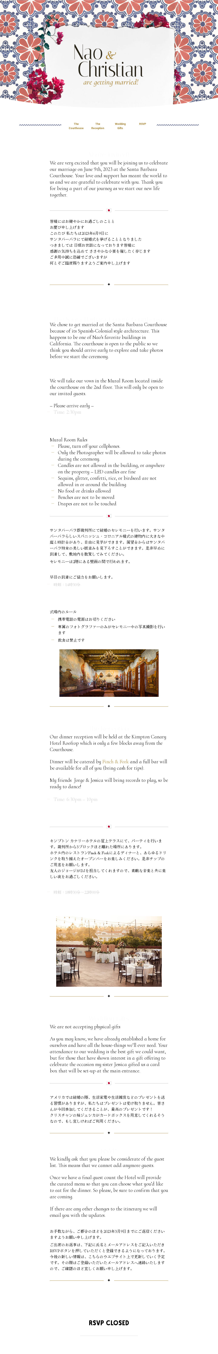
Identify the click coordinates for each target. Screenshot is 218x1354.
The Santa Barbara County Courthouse (109, 315)
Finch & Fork (115, 762)
